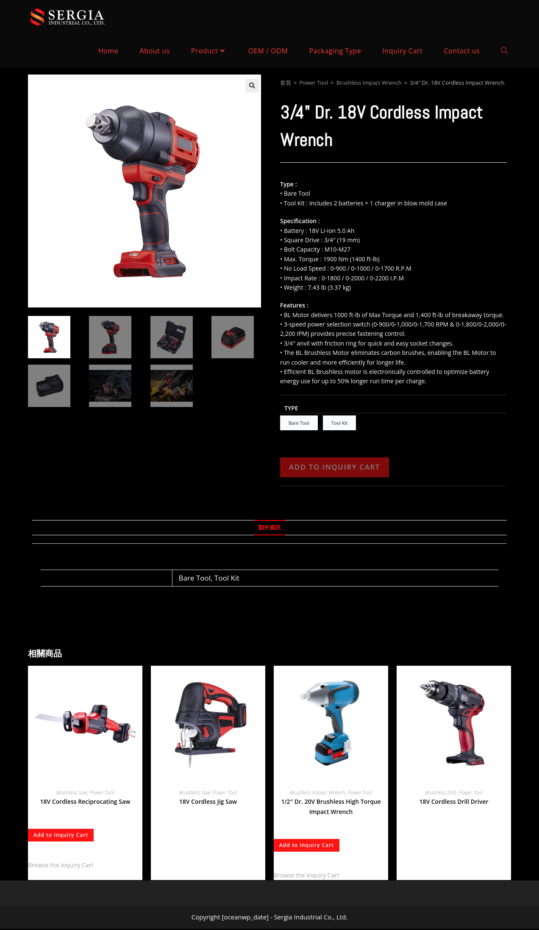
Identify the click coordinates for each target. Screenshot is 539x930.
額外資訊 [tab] (269, 528)
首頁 (285, 82)
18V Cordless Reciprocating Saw (85, 803)
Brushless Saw (71, 793)
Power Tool (313, 82)
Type (291, 408)
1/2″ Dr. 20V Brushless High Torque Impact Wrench (331, 808)
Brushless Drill (440, 793)
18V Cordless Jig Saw (208, 803)
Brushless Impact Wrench (369, 82)
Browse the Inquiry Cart (60, 866)
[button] (252, 85)
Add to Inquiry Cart (334, 468)
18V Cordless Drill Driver (453, 803)
